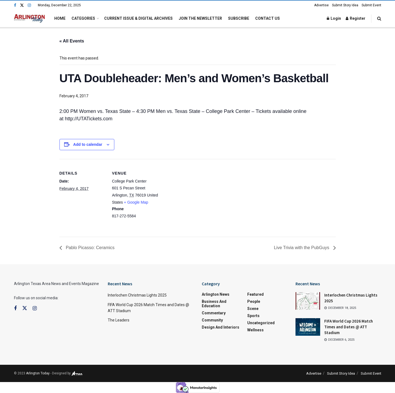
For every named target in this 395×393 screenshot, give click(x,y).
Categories (83, 18)
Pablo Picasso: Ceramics (90, 247)
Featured (255, 294)
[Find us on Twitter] (22, 5)
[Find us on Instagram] (29, 5)
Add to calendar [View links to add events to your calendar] (87, 144)
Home (60, 18)
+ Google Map (136, 202)
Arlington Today (38, 373)
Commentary (214, 313)
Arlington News (215, 294)
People (253, 301)
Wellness (255, 330)
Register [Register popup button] (355, 18)
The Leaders (118, 320)
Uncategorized (261, 323)
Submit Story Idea (345, 5)
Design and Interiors (220, 327)
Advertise (321, 5)
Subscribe (238, 18)
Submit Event (371, 5)
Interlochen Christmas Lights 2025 (137, 295)
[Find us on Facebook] (15, 5)
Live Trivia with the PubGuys (302, 247)
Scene (252, 308)
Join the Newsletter (200, 18)
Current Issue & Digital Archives (138, 18)
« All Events (71, 41)
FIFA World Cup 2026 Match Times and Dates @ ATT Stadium (348, 326)
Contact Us (267, 18)
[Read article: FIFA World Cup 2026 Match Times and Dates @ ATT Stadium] (307, 327)
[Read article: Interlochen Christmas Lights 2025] (307, 301)
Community (212, 320)
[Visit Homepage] (29, 18)
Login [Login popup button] (334, 18)
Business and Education (214, 303)
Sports (253, 316)
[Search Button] (379, 18)
